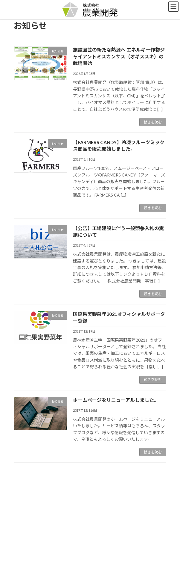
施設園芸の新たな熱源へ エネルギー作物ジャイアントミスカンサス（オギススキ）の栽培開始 (119, 56)
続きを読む (153, 122)
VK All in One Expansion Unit (124, 575)
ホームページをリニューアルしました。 (116, 400)
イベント (24, 498)
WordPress (61, 575)
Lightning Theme (89, 575)
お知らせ (24, 487)
